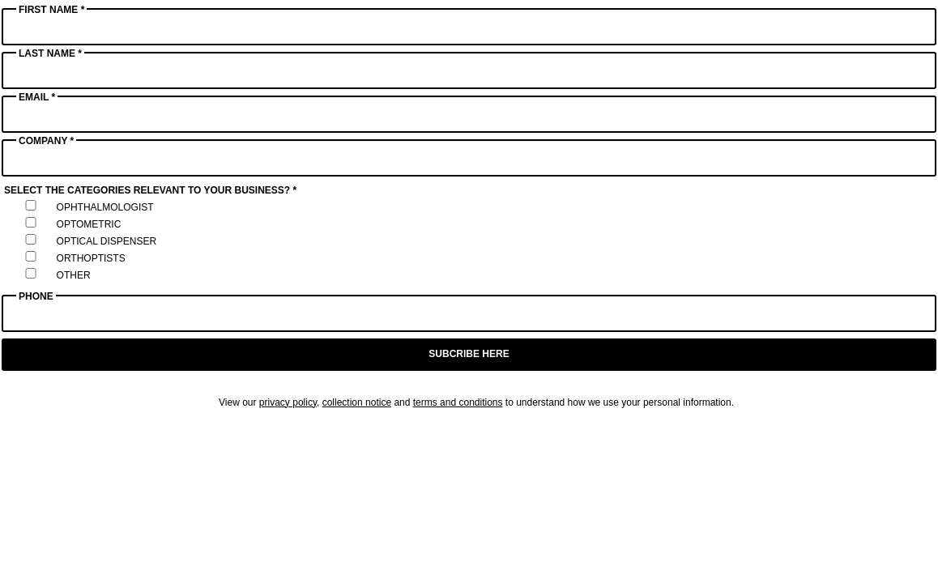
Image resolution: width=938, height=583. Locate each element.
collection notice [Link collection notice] (356, 402)
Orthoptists (91, 258)
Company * (46, 141)
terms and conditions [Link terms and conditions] (458, 402)
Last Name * (50, 53)
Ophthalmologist (105, 207)
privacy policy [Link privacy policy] (288, 402)
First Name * (51, 9)
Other (74, 275)
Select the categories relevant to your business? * (150, 190)
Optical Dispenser (107, 241)
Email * (37, 97)
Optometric (89, 224)
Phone (36, 296)
